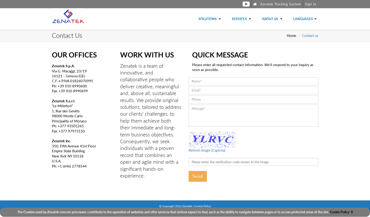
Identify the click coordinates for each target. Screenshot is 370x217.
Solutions (207, 19)
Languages (303, 19)
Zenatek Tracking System (277, 4)
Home (291, 35)
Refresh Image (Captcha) (207, 150)
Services (240, 19)
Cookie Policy (339, 212)
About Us (270, 19)
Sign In (310, 4)
